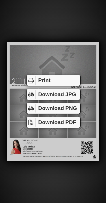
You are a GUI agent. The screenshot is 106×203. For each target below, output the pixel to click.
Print (39, 80)
